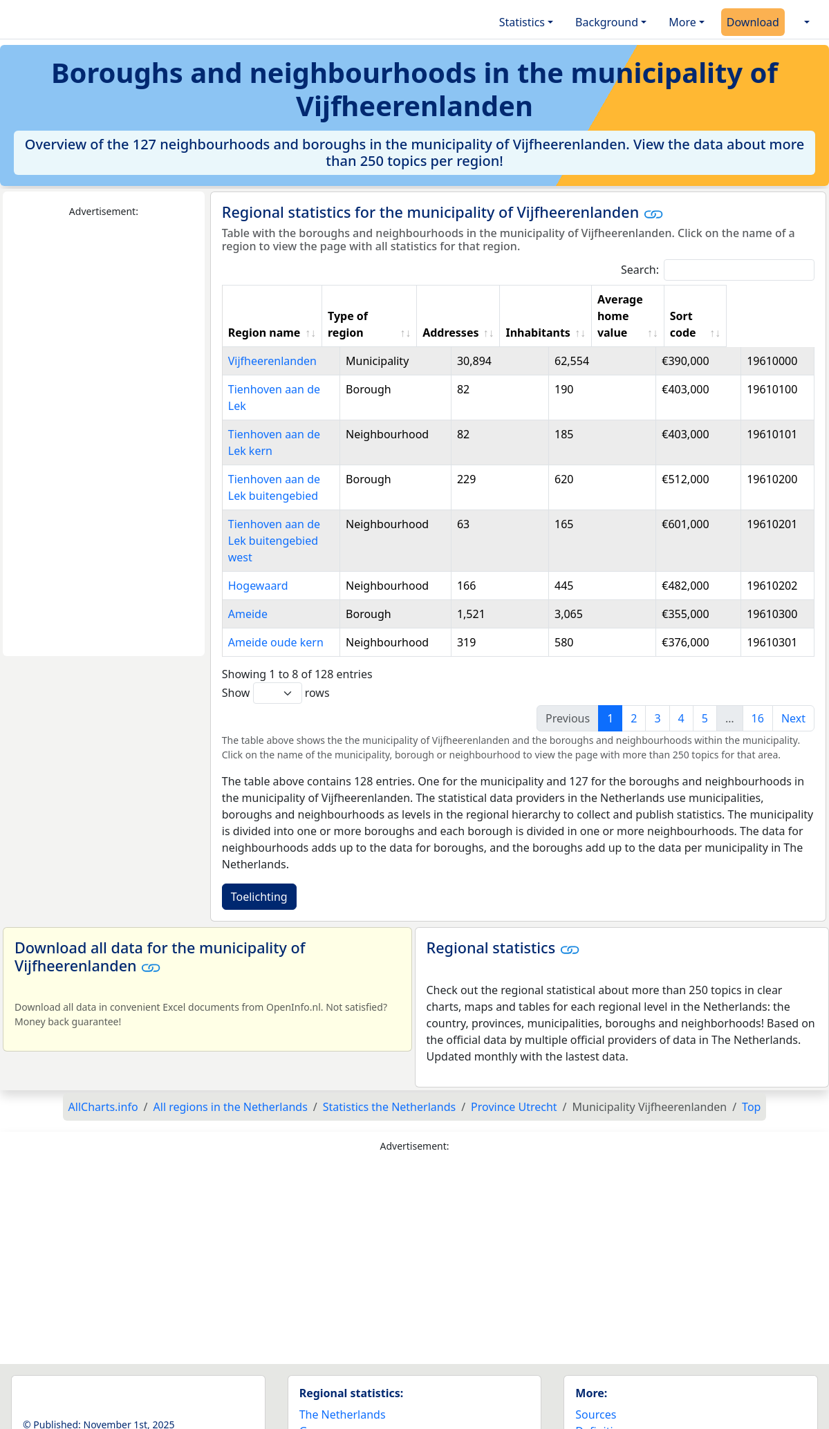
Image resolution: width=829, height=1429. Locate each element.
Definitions (603, 1381)
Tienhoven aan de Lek (284, 372)
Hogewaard (258, 535)
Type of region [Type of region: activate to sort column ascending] (391, 308)
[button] (805, 22)
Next (793, 668)
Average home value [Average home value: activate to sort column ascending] (679, 308)
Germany (323, 1381)
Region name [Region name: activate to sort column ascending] (264, 316)
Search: (717, 270)
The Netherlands (342, 1364)
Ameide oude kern (276, 592)
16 (758, 668)
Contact (595, 1397)
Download (753, 22)
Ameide (248, 564)
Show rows (276, 643)
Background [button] (606, 22)
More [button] (682, 22)
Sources (595, 1364)
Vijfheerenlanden (272, 344)
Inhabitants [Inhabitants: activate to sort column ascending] (587, 316)
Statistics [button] (522, 22)
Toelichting (259, 846)
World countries (340, 1397)
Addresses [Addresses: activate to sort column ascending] (500, 316)
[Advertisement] (104, 437)
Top (751, 1057)
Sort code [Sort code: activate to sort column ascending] (762, 308)
